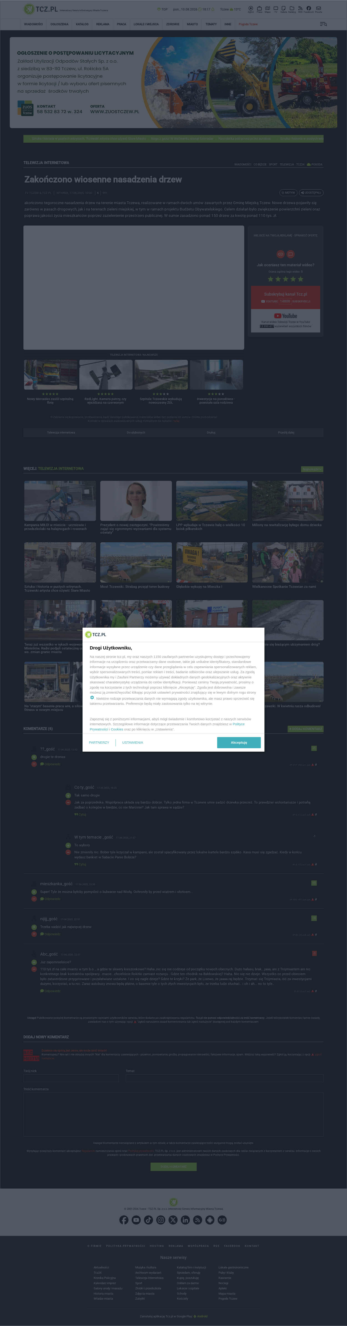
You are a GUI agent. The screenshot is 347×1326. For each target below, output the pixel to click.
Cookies (117, 729)
